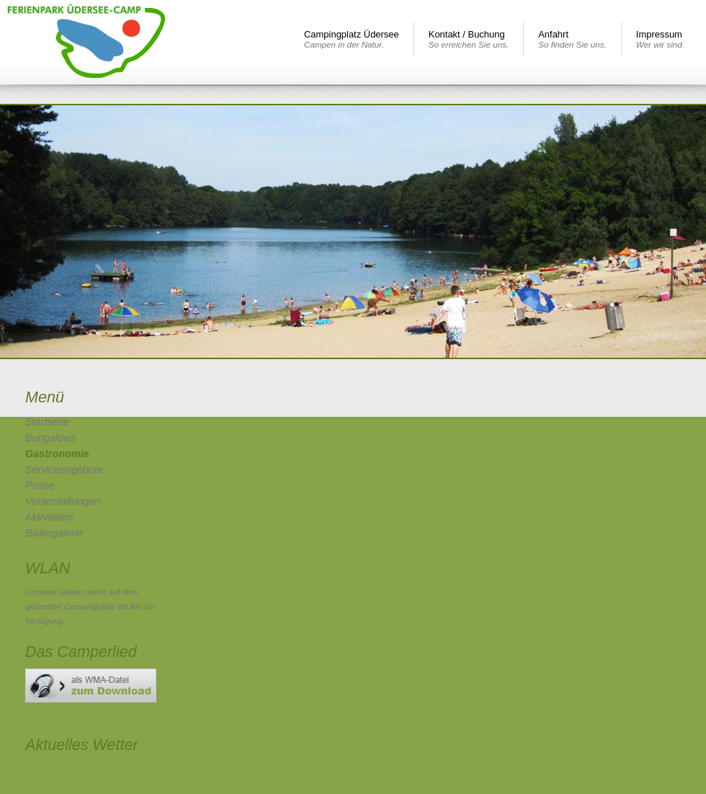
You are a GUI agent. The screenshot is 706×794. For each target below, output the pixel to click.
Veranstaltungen (62, 501)
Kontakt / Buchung (469, 39)
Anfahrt (572, 39)
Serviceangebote (64, 469)
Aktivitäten (49, 517)
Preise (40, 485)
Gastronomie (57, 453)
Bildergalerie (54, 533)
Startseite (47, 422)
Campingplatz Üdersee (351, 39)
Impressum (660, 39)
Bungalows (50, 438)
